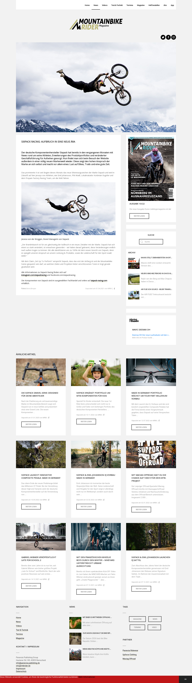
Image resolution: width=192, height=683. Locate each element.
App (172, 5)
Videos (104, 5)
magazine (137, 619)
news (155, 619)
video (154, 627)
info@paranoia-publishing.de (28, 663)
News (96, 5)
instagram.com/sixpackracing (33, 275)
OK (185, 679)
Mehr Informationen (87, 677)
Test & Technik (117, 5)
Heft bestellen (154, 5)
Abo (165, 5)
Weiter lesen (139, 216)
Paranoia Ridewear (130, 650)
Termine (130, 5)
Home (87, 5)
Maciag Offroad (129, 659)
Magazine (141, 5)
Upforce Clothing (130, 655)
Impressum (20, 669)
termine (137, 627)
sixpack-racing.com (99, 280)
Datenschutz (21, 671)
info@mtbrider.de (23, 666)
